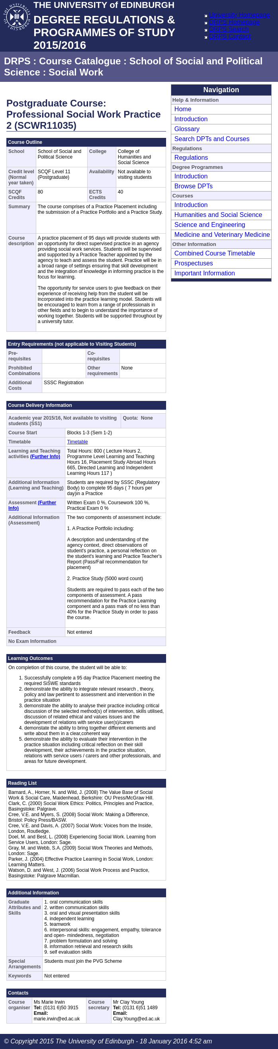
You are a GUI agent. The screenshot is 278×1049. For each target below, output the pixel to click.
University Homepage (239, 15)
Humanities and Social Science (218, 214)
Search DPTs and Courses (212, 138)
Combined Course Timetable (214, 253)
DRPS (17, 61)
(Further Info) (45, 456)
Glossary (187, 129)
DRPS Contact (230, 36)
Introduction (191, 119)
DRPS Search (229, 29)
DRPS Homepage (234, 22)
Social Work (76, 72)
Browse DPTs (193, 186)
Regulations (191, 157)
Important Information (204, 273)
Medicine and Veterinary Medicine (222, 234)
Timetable (77, 442)
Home (183, 109)
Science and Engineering (209, 224)
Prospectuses (193, 263)
